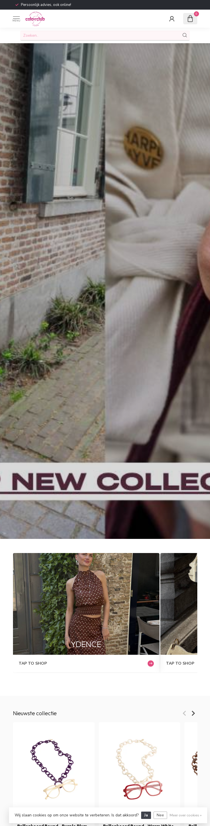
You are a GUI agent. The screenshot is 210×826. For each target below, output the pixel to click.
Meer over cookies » (186, 815)
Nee (160, 815)
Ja (146, 815)
